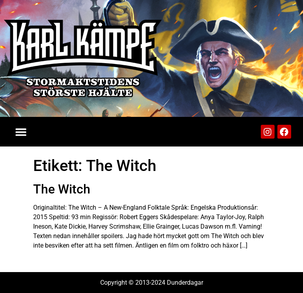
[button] (21, 132)
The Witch (61, 189)
